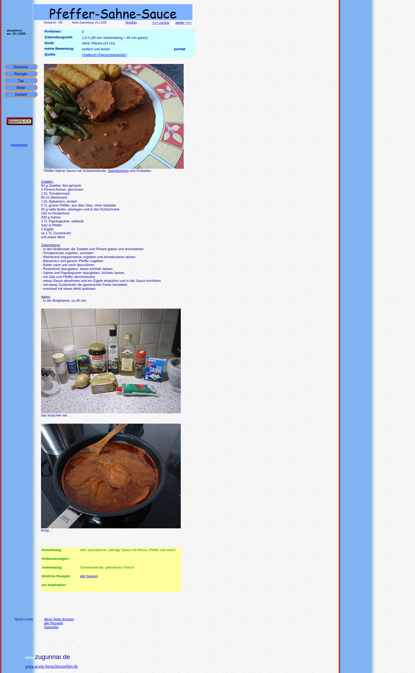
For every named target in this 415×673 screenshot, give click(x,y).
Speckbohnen (118, 171)
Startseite (51, 627)
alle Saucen (89, 576)
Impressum (19, 145)
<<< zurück (160, 23)
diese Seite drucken (59, 619)
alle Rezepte (53, 623)
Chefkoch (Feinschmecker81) (104, 55)
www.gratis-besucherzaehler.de (51, 666)
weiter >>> (183, 23)
